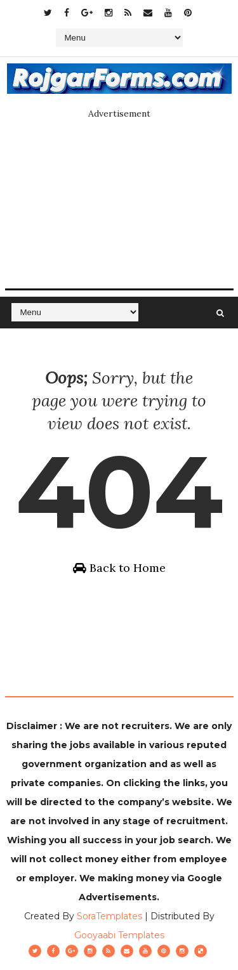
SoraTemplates (109, 916)
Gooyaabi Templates (119, 935)
